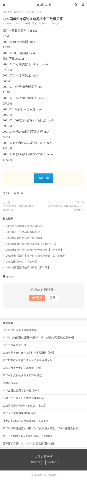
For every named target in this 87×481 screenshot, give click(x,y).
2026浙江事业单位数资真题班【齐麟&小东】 (32, 244)
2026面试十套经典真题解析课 (23, 232)
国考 (34, 23)
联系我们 (35, 462)
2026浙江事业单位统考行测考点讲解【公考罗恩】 (34, 249)
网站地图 (52, 475)
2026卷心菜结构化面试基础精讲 (24, 226)
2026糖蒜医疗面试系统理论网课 (24, 238)
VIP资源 (30, 12)
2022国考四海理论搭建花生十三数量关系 (33, 19)
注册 (52, 297)
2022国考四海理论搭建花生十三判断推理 (66, 208)
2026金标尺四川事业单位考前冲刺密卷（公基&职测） (37, 255)
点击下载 (43, 178)
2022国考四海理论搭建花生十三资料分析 (21, 208)
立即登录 (37, 297)
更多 (16, 193)
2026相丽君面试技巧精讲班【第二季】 (28, 267)
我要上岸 (43, 4)
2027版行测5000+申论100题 (21, 261)
